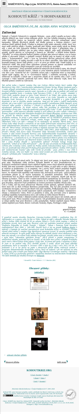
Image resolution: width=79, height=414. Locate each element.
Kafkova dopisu (68, 227)
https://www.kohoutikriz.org (43, 404)
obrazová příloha (12, 362)
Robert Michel (56, 115)
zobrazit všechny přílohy (17, 355)
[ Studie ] (46, 375)
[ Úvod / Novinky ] (36, 375)
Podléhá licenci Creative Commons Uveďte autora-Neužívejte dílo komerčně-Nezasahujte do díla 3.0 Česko (33, 396)
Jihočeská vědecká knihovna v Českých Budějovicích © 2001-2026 (33, 389)
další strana (61, 362)
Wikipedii (40, 256)
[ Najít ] (35, 381)
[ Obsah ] (36, 378)
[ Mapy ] (43, 378)
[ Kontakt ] (42, 381)
